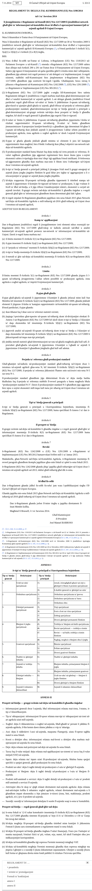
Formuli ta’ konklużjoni (18, 876)
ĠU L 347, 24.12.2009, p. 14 (71, 550)
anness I (11, 881)
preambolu (12, 867)
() (55, 48)
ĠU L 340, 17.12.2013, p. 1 (71, 538)
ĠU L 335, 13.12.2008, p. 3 (38, 544)
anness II (11, 885)
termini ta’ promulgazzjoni (20, 872)
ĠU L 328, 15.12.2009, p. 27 (16, 529)
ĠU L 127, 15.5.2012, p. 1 (33, 558)
